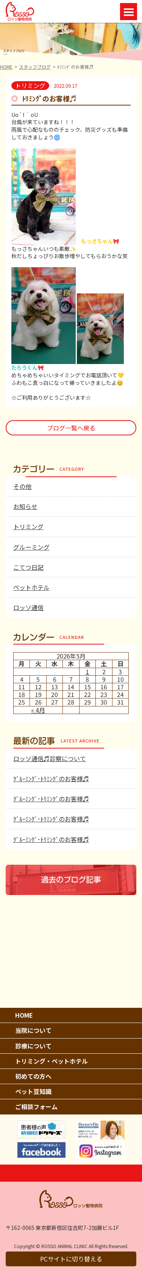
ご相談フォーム (36, 1106)
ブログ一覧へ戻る (71, 427)
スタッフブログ (35, 66)
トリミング (28, 526)
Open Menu (128, 11)
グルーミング (31, 547)
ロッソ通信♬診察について (49, 758)
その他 (22, 486)
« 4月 (38, 709)
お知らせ (25, 506)
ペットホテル (31, 587)
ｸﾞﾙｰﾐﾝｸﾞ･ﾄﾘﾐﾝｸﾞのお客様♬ (51, 778)
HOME (6, 66)
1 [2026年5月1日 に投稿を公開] (87, 671)
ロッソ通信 (28, 607)
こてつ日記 (28, 567)
